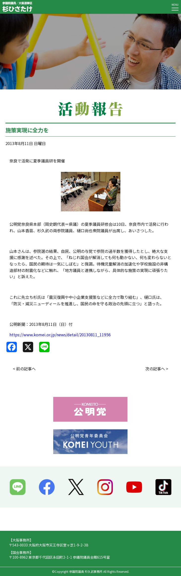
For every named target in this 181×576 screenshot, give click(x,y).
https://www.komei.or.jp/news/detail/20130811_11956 (60, 335)
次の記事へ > (156, 369)
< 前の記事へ (24, 369)
